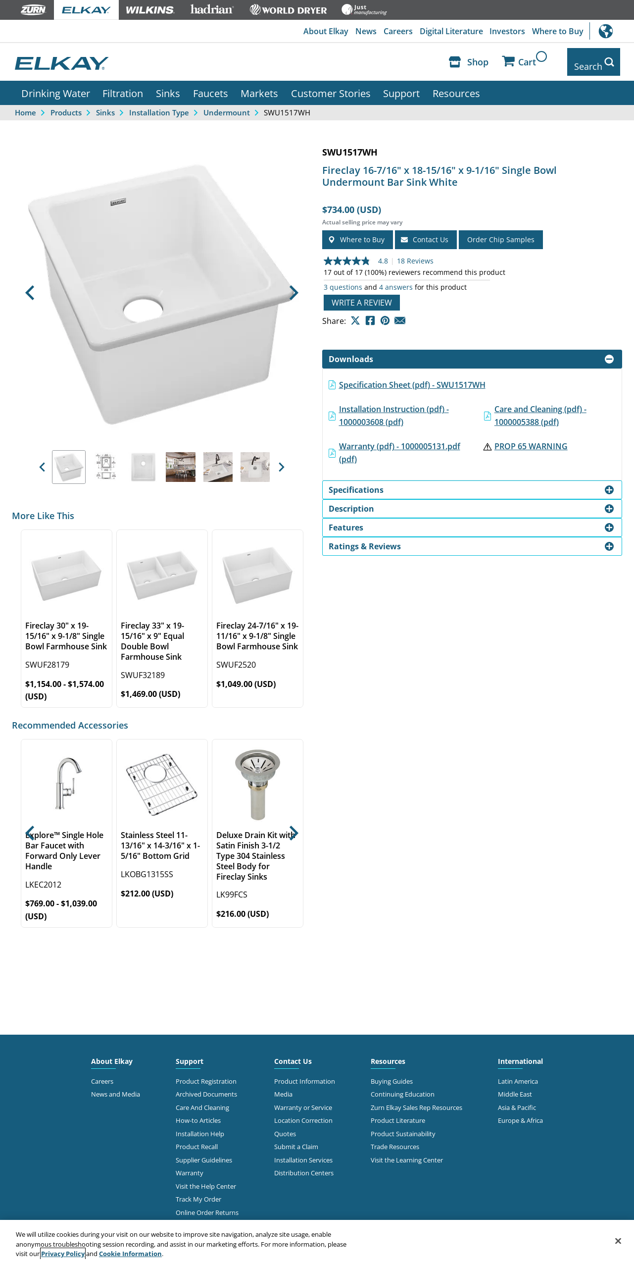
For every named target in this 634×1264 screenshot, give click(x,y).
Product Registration (206, 1073)
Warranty (189, 1165)
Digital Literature (448, 31)
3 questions (343, 279)
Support (401, 86)
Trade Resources (395, 1139)
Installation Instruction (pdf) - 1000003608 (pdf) (394, 408)
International (611, 31)
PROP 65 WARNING (531, 439)
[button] (30, 285)
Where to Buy (557, 31)
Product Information (304, 1073)
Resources (456, 86)
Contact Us (293, 1054)
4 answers (396, 279)
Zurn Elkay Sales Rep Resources (416, 1100)
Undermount (226, 105)
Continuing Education (403, 1087)
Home (25, 105)
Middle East (515, 1087)
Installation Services (303, 1152)
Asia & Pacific (517, 1100)
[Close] (618, 1241)
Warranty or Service (303, 1100)
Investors (506, 31)
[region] (317, 1242)
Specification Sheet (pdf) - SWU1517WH (412, 377)
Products (66, 105)
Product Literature (398, 1113)
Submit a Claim (296, 1139)
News (361, 31)
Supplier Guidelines (204, 1152)
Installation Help (200, 1126)
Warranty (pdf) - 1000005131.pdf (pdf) (399, 446)
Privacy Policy (63, 1254)
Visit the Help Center (206, 1178)
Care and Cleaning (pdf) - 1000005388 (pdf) (540, 408)
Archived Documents (206, 1087)
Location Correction (303, 1113)
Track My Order (198, 1191)
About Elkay (319, 31)
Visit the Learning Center (407, 1152)
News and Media (115, 1087)
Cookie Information (130, 1254)
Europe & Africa (520, 1113)
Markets (259, 86)
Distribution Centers (304, 1165)
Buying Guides (392, 1073)
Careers (394, 31)
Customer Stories (331, 86)
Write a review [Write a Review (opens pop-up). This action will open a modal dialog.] (362, 295)
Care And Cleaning (202, 1100)
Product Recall (197, 1139)
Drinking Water (55, 86)
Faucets (210, 86)
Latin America (518, 1073)
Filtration (122, 86)
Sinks (168, 86)
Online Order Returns (207, 1205)
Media (283, 1087)
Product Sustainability (403, 1126)
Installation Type (159, 105)
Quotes (285, 1126)
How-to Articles (198, 1113)
